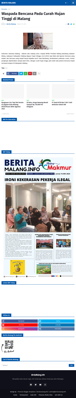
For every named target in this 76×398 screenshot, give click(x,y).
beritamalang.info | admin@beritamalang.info (51, 392)
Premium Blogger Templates (26, 392)
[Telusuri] (38, 365)
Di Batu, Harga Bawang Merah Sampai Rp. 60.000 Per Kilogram (37, 105)
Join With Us (59, 395)
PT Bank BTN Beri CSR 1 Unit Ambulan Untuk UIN (62, 104)
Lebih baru (5, 114)
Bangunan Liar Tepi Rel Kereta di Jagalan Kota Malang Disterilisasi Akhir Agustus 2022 (12, 106)
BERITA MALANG (8, 3)
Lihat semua (71, 79)
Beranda (4, 9)
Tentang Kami (24, 395)
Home (15, 395)
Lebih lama (70, 114)
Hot (9, 9)
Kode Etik (33, 395)
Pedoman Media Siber (46, 395)
